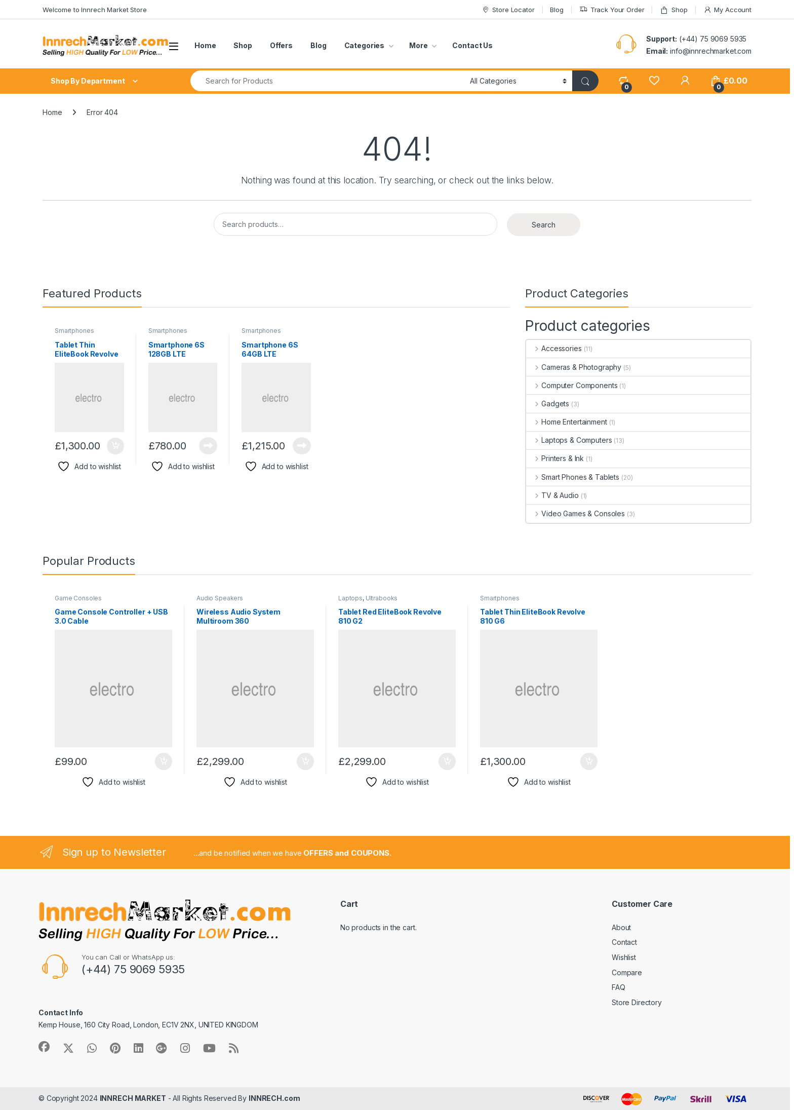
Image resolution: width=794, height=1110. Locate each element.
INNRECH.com (274, 1098)
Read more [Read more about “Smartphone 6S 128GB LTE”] (208, 445)
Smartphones (74, 330)
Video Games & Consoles (575, 513)
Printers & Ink (555, 458)
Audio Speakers (219, 598)
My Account (727, 10)
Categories (364, 45)
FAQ (618, 987)
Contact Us (472, 45)
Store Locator (508, 10)
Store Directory (637, 1002)
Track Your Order (612, 10)
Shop (673, 10)
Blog (556, 10)
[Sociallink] (44, 1046)
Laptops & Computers (569, 440)
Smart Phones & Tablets (572, 477)
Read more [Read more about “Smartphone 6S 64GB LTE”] (302, 445)
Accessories (553, 348)
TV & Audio (552, 495)
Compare (627, 972)
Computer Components (571, 385)
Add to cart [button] (115, 446)
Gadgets (547, 403)
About (621, 927)
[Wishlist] (654, 81)
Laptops (350, 598)
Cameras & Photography (573, 367)
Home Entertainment (566, 421)
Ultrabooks (382, 598)
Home (205, 45)
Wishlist (624, 957)
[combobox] (327, 80)
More (418, 45)
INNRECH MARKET (133, 1098)
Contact (624, 942)
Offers (281, 45)
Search (543, 224)
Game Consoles (78, 598)
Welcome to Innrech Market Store (95, 10)
